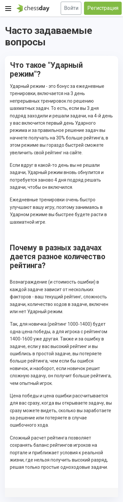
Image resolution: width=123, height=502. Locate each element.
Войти (71, 8)
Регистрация (102, 8)
